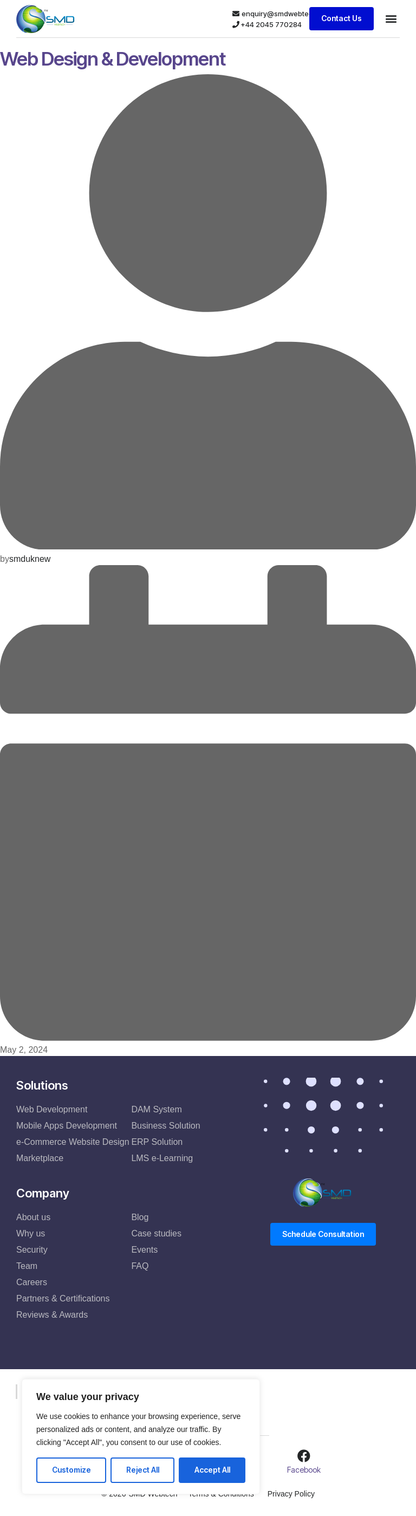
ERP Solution (157, 1141)
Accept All (212, 1469)
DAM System (156, 1109)
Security (32, 1249)
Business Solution (165, 1125)
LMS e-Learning (162, 1158)
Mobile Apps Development (66, 1125)
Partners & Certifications (63, 1298)
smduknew (29, 558)
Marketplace (39, 1158)
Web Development (51, 1109)
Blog (139, 1217)
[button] (391, 19)
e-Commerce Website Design (72, 1141)
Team (26, 1266)
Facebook (304, 1469)
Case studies (156, 1233)
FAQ (139, 1266)
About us (33, 1217)
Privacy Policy (291, 1493)
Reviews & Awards (52, 1314)
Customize (71, 1469)
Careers (31, 1282)
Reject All (142, 1469)
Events (144, 1249)
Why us (30, 1233)
